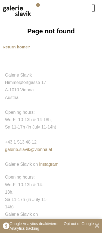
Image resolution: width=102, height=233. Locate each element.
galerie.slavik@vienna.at (28, 149)
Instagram (48, 164)
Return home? (16, 47)
